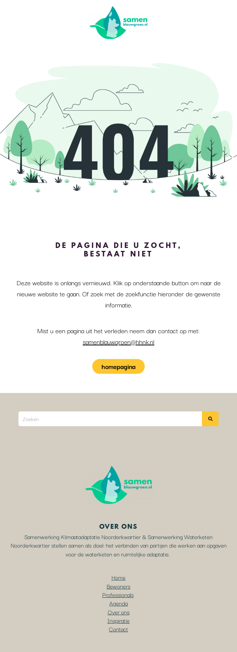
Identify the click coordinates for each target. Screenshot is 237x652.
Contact (118, 628)
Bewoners (118, 586)
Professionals (118, 594)
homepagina (118, 366)
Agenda (118, 602)
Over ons (119, 611)
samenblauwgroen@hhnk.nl (118, 341)
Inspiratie (118, 620)
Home (118, 577)
